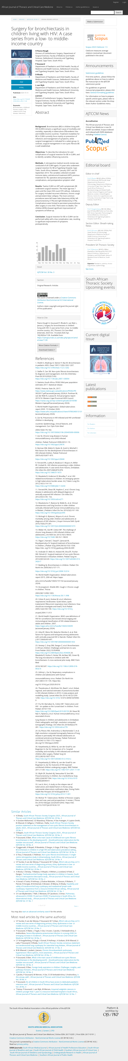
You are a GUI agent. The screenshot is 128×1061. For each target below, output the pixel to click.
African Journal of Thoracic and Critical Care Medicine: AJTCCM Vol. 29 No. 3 (47, 953)
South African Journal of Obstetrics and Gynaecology (31, 1052)
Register (116, 2)
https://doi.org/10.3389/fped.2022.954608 (52, 653)
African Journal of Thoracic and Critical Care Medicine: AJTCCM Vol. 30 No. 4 (46, 852)
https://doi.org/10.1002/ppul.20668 (49, 459)
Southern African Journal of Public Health (56, 1055)
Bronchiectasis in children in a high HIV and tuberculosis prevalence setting (46, 850)
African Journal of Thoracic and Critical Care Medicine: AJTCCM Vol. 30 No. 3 (46, 834)
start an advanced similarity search (36, 911)
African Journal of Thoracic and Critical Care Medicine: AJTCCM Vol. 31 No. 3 (48, 946)
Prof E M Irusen (92, 230)
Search (118, 12)
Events (38, 1030)
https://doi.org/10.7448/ (45, 537)
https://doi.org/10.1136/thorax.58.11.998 (52, 595)
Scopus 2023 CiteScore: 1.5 (96, 47)
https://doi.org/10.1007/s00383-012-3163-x (53, 759)
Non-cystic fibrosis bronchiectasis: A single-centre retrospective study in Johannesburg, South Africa (46, 855)
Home (15, 19)
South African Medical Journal (35, 1047)
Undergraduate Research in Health (68, 1052)
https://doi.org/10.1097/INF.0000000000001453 (55, 642)
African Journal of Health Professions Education (68, 1047)
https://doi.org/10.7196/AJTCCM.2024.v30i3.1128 (21, 100)
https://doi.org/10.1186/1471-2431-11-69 (63, 770)
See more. (90, 269)
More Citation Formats (48, 345)
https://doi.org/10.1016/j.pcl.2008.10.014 (52, 571)
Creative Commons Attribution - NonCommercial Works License (35, 1038)
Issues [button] (96, 7)
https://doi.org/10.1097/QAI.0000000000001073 (55, 526)
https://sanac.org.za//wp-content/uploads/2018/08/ (56, 400)
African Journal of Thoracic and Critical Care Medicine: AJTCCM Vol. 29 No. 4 (46, 858)
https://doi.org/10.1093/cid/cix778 (53, 727)
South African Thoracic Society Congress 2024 (42, 833)
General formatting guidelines (102, 92)
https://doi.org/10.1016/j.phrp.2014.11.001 (53, 794)
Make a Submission (95, 21)
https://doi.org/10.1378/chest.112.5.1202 (52, 368)
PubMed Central (100, 134)
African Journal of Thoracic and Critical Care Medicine (27, 6)
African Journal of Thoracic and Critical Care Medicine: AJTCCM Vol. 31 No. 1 (47, 890)
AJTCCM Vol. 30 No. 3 (33, 19)
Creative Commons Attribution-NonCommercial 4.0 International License (56, 300)
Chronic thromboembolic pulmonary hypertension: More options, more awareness (44, 951)
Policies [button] (69, 7)
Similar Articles (21, 811)
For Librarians (91, 433)
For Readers (91, 424)
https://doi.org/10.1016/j (62, 609)
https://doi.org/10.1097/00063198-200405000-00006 (57, 432)
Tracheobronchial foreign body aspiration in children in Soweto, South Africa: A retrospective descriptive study (47, 875)
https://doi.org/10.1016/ (50, 698)
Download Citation (47, 350)
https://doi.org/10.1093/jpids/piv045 (50, 513)
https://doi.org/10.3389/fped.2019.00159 (52, 711)
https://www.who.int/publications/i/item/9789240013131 (58, 411)
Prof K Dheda (91, 178)
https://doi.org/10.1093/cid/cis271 (49, 499)
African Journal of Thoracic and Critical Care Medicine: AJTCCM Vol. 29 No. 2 (45, 816)
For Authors (91, 428)
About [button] (59, 7)
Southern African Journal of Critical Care (81, 1050)
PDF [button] (21, 82)
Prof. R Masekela (92, 249)
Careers (46, 1030)
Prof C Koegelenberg (93, 209)
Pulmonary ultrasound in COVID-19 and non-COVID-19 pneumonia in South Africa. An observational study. (45, 896)
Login (124, 2)
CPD (52, 1030)
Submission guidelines (95, 73)
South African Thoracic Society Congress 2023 (42, 815)
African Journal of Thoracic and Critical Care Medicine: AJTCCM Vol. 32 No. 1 (46, 994)
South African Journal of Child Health (48, 1050)
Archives (21, 19)
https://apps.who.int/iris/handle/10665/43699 (54, 626)
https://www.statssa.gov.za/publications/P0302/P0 (55, 391)
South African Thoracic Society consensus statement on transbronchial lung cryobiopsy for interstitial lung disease (48, 944)
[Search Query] (102, 12)
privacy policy (22, 1044)
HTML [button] (21, 87)
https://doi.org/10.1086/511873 (48, 472)
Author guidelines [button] (82, 7)
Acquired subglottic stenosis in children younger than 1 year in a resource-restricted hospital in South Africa (46, 990)
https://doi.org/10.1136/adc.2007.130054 (52, 379)
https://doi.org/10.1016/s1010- (65, 778)
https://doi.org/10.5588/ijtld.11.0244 (50, 486)
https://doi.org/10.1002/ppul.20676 (49, 444)
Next (76, 906)
